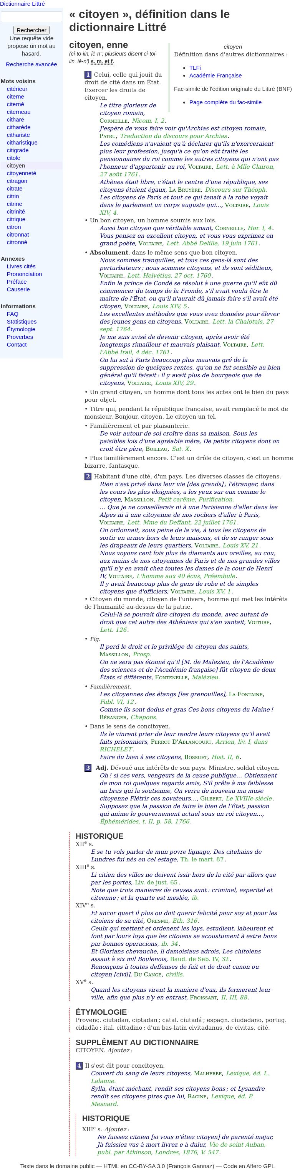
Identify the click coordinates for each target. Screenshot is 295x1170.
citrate (15, 188)
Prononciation (24, 274)
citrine (14, 203)
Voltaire (200, 166)
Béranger (112, 717)
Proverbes (20, 337)
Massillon (139, 499)
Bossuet (195, 757)
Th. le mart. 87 (202, 859)
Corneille (113, 120)
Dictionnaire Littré (22, 3)
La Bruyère (185, 189)
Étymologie (21, 329)
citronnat (18, 234)
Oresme (157, 920)
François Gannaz (190, 1166)
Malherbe (208, 1073)
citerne (15, 96)
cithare (15, 119)
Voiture (259, 622)
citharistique (22, 142)
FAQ (12, 314)
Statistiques (22, 321)
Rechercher (31, 30)
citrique (16, 219)
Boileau (156, 448)
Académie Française (215, 75)
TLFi (195, 67)
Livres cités (21, 266)
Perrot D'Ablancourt (181, 741)
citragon (17, 180)
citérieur (17, 88)
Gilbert (210, 798)
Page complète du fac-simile (225, 102)
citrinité (16, 211)
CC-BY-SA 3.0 (147, 1166)
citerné (15, 104)
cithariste (18, 134)
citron (14, 226)
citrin (13, 196)
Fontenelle (171, 677)
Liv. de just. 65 (156, 882)
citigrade (18, 150)
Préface (17, 281)
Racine (197, 1096)
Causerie (18, 289)
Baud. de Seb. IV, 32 (199, 959)
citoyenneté (21, 173)
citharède (19, 127)
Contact (17, 344)
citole (13, 157)
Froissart (203, 997)
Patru (107, 136)
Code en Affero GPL (249, 1166)
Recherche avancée (31, 64)
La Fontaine (245, 694)
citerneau (19, 111)
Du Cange (147, 974)
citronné (17, 242)
